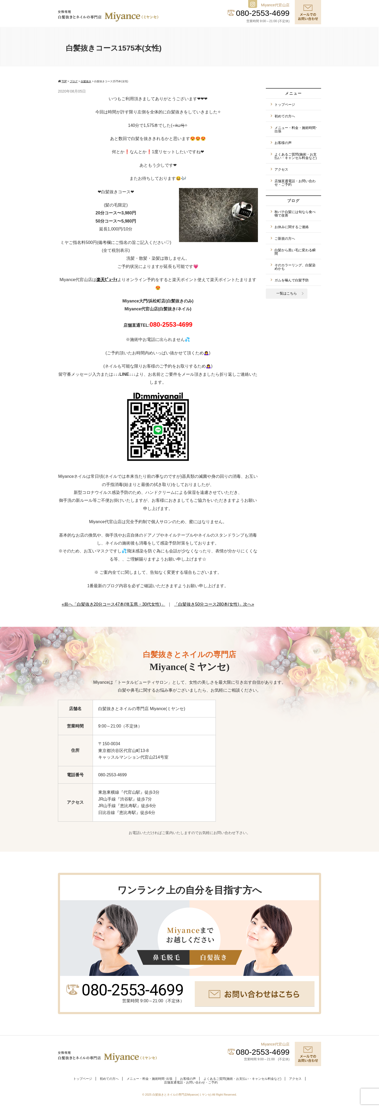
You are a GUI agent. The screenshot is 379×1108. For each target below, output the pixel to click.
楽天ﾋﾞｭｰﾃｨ (106, 279)
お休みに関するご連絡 (292, 227)
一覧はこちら (286, 293)
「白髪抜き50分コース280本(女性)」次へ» (214, 604)
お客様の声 (283, 143)
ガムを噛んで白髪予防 (292, 280)
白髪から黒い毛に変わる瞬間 (295, 252)
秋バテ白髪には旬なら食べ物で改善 (295, 213)
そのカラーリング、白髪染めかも (295, 267)
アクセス (281, 169)
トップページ (285, 105)
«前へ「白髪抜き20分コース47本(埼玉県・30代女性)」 (113, 604)
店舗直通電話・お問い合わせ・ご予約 (295, 182)
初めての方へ (285, 116)
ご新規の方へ (285, 238)
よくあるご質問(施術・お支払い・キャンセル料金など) (296, 156)
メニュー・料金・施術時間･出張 (296, 129)
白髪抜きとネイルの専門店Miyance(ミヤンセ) (182, 1094)
